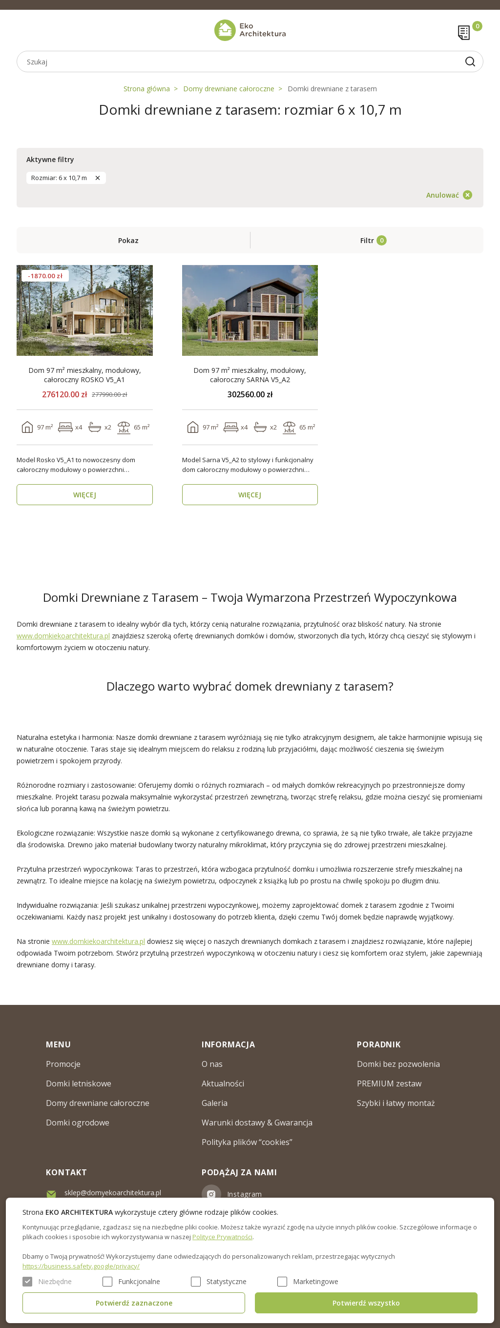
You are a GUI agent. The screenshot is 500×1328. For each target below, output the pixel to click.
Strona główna (147, 88)
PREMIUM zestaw (389, 1083)
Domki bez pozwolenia (398, 1064)
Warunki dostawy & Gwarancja (257, 1122)
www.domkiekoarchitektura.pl (63, 635)
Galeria (215, 1103)
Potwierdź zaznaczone (134, 1303)
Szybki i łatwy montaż (396, 1103)
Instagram (244, 1194)
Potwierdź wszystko (366, 1303)
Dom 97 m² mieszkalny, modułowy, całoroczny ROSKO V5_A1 (84, 375)
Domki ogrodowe (77, 1122)
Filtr (367, 240)
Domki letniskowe (78, 1083)
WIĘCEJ (84, 494)
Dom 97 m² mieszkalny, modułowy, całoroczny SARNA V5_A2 (249, 375)
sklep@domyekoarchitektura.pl (112, 1192)
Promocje (63, 1064)
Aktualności (223, 1083)
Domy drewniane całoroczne (228, 88)
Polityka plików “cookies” (247, 1142)
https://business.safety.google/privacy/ (81, 1266)
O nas (212, 1064)
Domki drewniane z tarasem (332, 88)
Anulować (442, 195)
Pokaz (128, 240)
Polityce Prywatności (222, 1236)
